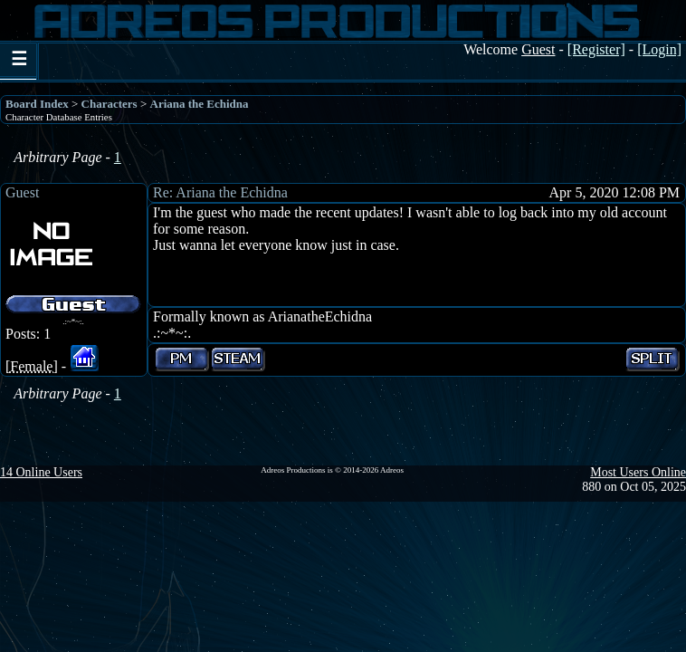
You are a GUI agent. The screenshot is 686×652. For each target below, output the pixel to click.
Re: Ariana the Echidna (220, 192)
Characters (109, 103)
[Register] (596, 49)
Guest (22, 192)
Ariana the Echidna (199, 103)
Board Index (37, 103)
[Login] (659, 49)
